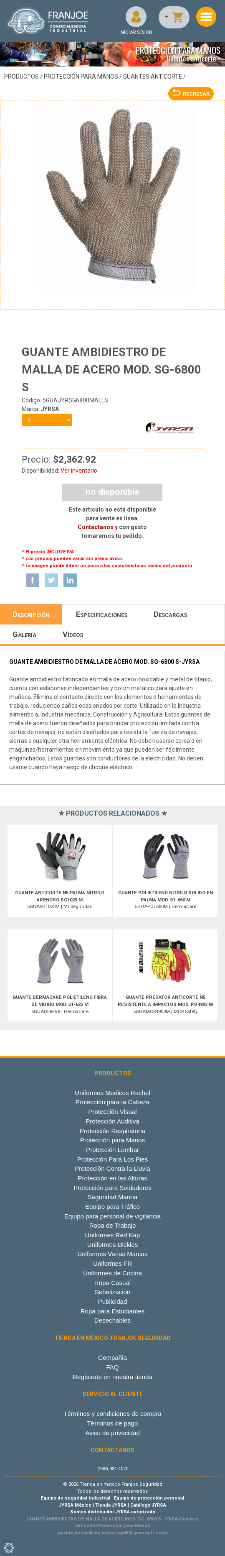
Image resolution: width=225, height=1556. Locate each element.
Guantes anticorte (152, 76)
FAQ (112, 1367)
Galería (24, 634)
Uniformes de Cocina (112, 1273)
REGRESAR (191, 94)
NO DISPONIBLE (112, 492)
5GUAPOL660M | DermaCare (165, 900)
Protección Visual (112, 1111)
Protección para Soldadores (112, 1187)
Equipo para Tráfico (112, 1206)
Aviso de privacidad (112, 1432)
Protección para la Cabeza (112, 1102)
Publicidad (112, 1301)
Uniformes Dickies (112, 1244)
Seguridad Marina (112, 1196)
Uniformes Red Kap (112, 1235)
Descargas (170, 614)
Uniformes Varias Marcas (112, 1253)
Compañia (112, 1357)
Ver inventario (79, 470)
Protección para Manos (81, 76)
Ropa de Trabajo (112, 1225)
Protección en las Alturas (112, 1178)
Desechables (112, 1320)
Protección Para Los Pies (112, 1159)
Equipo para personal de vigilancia (112, 1216)
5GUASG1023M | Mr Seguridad (59, 900)
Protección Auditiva (112, 1121)
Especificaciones (101, 614)
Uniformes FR (112, 1263)
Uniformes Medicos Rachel (112, 1092)
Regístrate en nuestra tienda (112, 1376)
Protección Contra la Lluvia (112, 1168)
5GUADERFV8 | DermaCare (60, 1004)
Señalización (113, 1291)
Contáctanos (96, 527)
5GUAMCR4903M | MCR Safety (165, 1004)
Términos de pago (112, 1423)
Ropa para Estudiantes (113, 1311)
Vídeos (73, 634)
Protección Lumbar (112, 1149)
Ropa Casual (112, 1282)
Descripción (31, 614)
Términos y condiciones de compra (112, 1413)
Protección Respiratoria (112, 1130)
